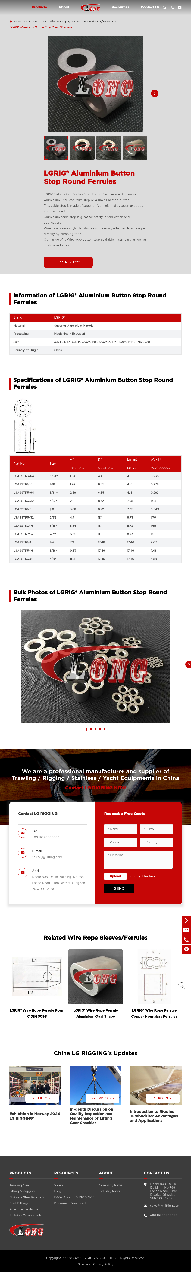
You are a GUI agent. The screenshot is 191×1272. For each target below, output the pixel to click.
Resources (120, 7)
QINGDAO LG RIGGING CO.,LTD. (89, 1258)
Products (39, 7)
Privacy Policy (103, 1264)
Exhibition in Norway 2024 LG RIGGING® (34, 1116)
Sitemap (84, 1264)
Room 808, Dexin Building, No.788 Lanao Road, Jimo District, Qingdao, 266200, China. (59, 883)
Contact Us (150, 7)
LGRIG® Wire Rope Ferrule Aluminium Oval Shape (95, 1013)
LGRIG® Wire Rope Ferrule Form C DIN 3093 (37, 1013)
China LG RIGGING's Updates (95, 1053)
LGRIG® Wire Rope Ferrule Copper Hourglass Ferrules (154, 1013)
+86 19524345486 (45, 837)
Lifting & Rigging (59, 21)
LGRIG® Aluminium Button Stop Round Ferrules (40, 27)
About (63, 7)
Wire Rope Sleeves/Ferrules (95, 21)
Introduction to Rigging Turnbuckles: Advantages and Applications (154, 1116)
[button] (154, 93)
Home (18, 21)
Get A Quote (68, 262)
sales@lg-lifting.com (47, 857)
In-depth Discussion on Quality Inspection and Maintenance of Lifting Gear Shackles (91, 1116)
